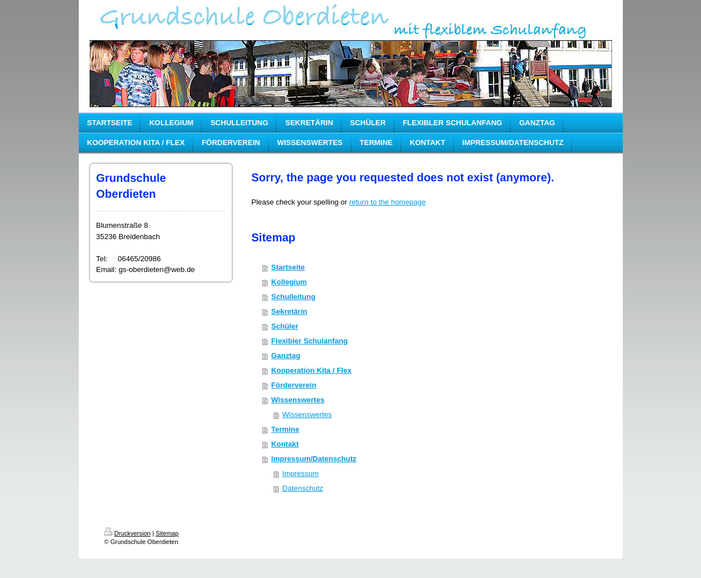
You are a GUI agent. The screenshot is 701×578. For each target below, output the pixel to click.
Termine (285, 429)
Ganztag (285, 355)
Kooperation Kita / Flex (311, 370)
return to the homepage (387, 202)
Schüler (285, 326)
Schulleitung (293, 296)
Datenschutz (302, 488)
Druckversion (127, 533)
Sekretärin (289, 311)
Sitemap (167, 533)
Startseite (288, 267)
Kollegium (289, 282)
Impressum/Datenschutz (313, 458)
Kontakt (285, 444)
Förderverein (293, 385)
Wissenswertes (298, 400)
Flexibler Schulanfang (309, 341)
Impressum (300, 473)
